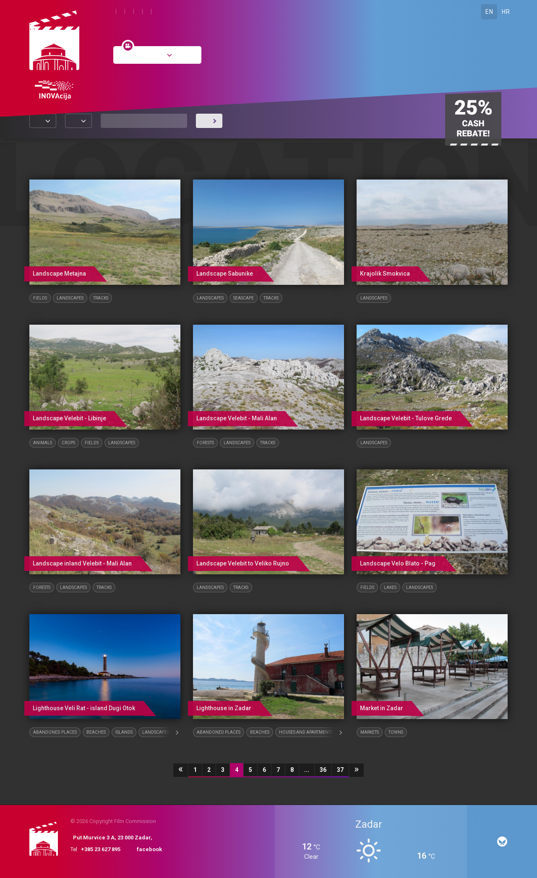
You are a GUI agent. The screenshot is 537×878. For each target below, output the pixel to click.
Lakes (390, 587)
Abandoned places (55, 732)
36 (323, 769)
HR (506, 11)
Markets (369, 732)
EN (489, 11)
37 (340, 769)
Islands (124, 732)
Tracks (100, 298)
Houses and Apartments (306, 732)
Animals (42, 442)
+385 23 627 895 (100, 849)
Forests (205, 442)
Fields (40, 298)
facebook (149, 849)
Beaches (96, 732)
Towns (395, 732)
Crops (68, 442)
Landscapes (70, 298)
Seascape (243, 298)
